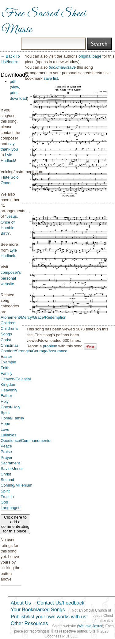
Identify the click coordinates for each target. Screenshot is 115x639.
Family (6, 373)
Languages (10, 507)
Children (8, 323)
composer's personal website (11, 278)
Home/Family (12, 418)
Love (5, 429)
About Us (21, 602)
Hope (5, 423)
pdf (12, 81)
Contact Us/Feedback (60, 602)
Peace (6, 446)
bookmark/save (62, 67)
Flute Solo (10, 177)
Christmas (10, 345)
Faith (5, 368)
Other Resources (29, 623)
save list (51, 78)
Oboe (5, 182)
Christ (6, 340)
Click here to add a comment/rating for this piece (15, 524)
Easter (6, 356)
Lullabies (8, 435)
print (13, 92)
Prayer (6, 457)
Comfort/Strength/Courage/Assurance (34, 351)
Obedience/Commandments (25, 440)
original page (90, 56)
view (15, 87)
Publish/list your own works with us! (49, 616)
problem (50, 346)
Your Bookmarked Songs (38, 609)
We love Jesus (90, 626)
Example (8, 362)
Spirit (5, 491)
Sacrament (10, 463)
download (18, 98)
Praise (6, 451)
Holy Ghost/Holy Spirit (10, 407)
